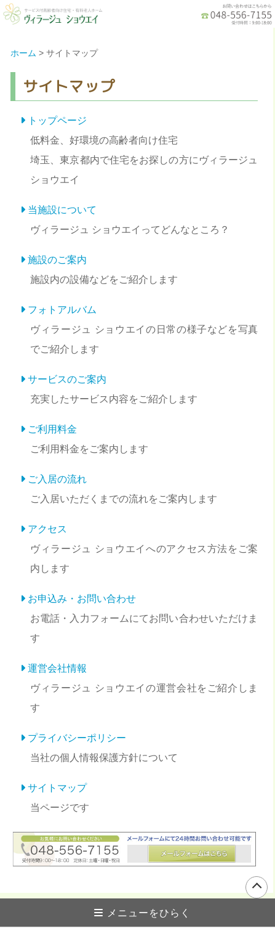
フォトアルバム (62, 309)
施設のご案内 (57, 259)
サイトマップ (57, 788)
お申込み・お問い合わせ (82, 598)
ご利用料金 (52, 429)
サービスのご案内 (67, 379)
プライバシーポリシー (77, 738)
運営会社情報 (57, 668)
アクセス (47, 529)
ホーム (23, 53)
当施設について (62, 210)
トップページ (57, 120)
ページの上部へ (256, 887)
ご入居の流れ (57, 479)
